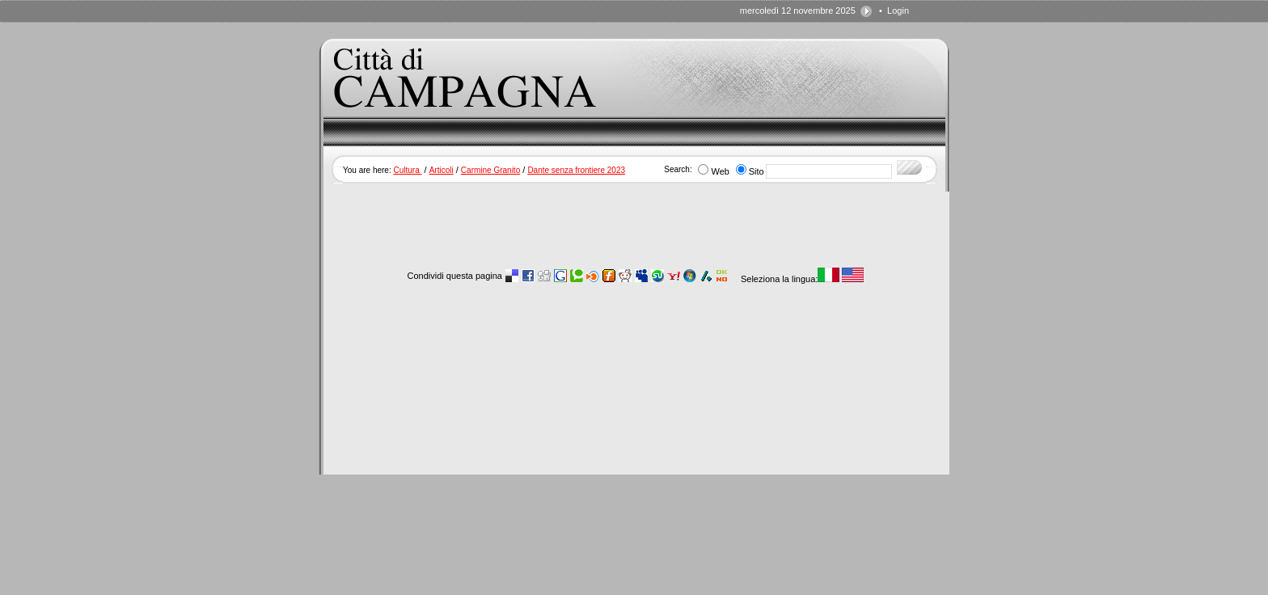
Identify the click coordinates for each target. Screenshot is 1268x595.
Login (898, 10)
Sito (756, 171)
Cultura (407, 170)
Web (720, 171)
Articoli (441, 170)
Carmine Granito (490, 170)
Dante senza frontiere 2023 (576, 170)
